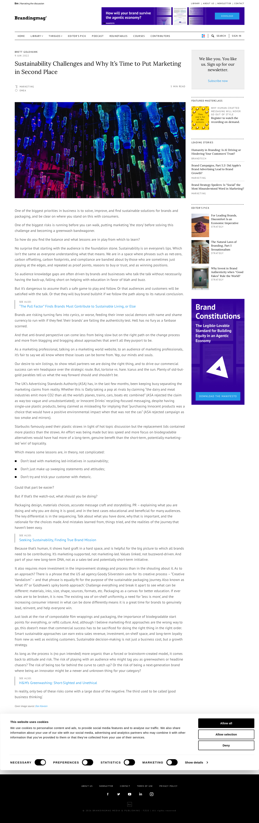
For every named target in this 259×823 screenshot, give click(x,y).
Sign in (236, 35)
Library (195, 3)
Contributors (160, 35)
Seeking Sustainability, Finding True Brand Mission (57, 540)
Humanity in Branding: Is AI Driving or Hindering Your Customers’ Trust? (216, 152)
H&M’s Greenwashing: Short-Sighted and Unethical (58, 683)
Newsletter (224, 3)
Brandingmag (31, 18)
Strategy (217, 226)
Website (43, 751)
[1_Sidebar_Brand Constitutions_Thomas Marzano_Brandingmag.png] (217, 351)
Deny (226, 798)
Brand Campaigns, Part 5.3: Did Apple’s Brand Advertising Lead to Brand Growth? (216, 169)
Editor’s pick (77, 35)
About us (208, 3)
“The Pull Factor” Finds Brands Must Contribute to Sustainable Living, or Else (77, 306)
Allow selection (226, 787)
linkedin (44, 747)
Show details (194, 815)
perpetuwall (203, 36)
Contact (239, 3)
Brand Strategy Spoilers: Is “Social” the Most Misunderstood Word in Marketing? (217, 187)
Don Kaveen (41, 706)
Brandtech (199, 158)
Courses (139, 35)
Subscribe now (218, 81)
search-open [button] (218, 36)
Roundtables (118, 35)
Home (21, 35)
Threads (54, 35)
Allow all (226, 776)
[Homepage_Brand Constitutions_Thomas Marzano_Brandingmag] (173, 16)
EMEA (23, 90)
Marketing (27, 86)
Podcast (98, 35)
